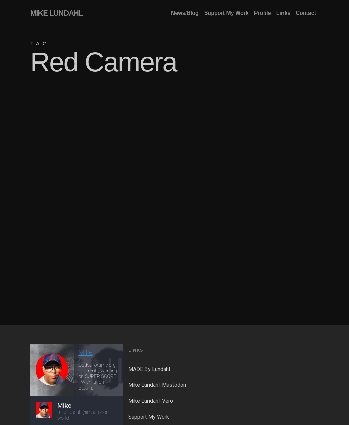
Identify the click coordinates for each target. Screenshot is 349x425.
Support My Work (148, 417)
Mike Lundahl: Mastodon (157, 385)
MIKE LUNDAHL (56, 13)
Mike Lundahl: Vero (150, 401)
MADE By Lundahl (149, 369)
